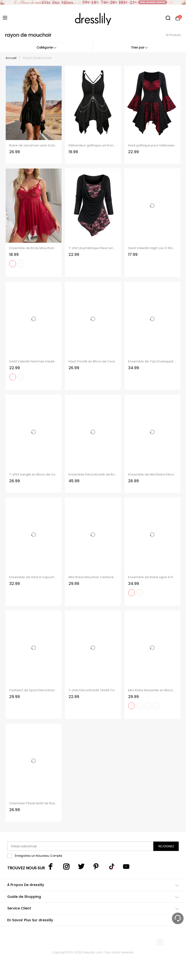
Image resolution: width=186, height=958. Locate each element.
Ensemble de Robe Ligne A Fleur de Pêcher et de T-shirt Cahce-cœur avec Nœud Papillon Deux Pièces (152, 577)
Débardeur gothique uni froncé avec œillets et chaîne (93, 145)
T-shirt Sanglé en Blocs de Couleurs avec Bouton (33, 474)
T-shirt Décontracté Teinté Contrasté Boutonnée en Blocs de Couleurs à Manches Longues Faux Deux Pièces (93, 690)
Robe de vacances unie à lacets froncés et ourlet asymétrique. (33, 145)
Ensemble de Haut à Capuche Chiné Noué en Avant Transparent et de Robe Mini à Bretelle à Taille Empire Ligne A (33, 577)
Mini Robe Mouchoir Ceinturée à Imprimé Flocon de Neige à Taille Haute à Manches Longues (93, 577)
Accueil (11, 58)
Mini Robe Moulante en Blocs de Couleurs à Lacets (152, 690)
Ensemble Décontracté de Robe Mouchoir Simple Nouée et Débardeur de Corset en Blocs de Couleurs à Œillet (93, 474)
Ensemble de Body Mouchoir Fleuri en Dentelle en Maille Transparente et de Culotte (33, 248)
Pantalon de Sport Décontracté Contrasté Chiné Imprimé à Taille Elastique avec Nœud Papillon (33, 690)
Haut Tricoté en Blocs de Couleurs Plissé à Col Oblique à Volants (93, 361)
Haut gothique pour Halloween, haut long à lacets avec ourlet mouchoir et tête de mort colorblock (152, 145)
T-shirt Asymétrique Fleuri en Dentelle (93, 248)
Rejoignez (166, 846)
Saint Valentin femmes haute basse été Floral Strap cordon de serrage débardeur (33, 361)
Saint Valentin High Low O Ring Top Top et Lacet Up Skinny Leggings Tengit (152, 248)
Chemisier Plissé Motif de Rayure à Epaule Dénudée (33, 803)
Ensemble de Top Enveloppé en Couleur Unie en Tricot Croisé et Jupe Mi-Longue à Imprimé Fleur (152, 361)
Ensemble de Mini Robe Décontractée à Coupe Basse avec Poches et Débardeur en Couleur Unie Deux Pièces (152, 474)
